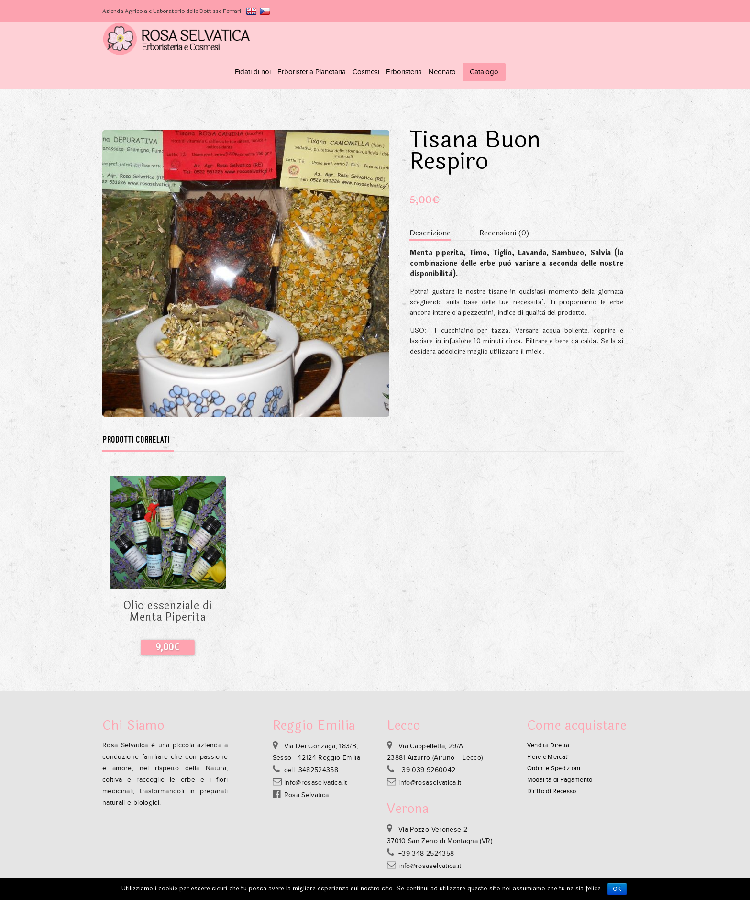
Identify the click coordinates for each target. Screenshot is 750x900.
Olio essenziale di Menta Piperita (167, 578)
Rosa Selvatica (306, 762)
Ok (617, 889)
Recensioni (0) (504, 199)
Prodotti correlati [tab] (136, 406)
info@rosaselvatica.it (315, 749)
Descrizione (430, 199)
